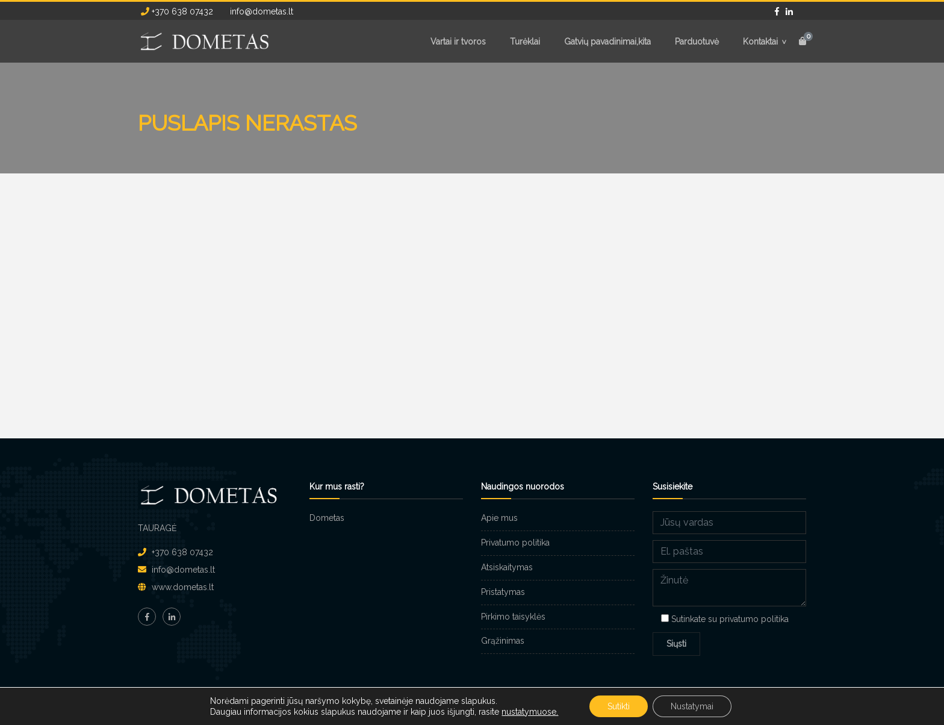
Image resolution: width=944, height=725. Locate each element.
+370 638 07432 (177, 11)
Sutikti (618, 706)
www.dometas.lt (183, 587)
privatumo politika (754, 619)
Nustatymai (692, 706)
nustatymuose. (530, 712)
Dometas (326, 518)
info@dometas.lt (260, 11)
